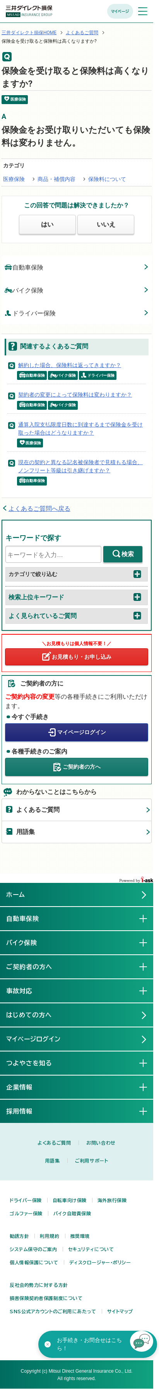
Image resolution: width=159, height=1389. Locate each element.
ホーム (15, 894)
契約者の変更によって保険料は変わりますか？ (75, 395)
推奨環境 (80, 1236)
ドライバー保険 (30, 313)
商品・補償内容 (56, 179)
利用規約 (49, 1236)
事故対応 (25, 990)
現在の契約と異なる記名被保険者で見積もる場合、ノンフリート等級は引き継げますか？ (80, 466)
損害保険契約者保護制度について (46, 1298)
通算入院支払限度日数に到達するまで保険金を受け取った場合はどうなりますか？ (80, 428)
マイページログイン (81, 732)
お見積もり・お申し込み (81, 657)
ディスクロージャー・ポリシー (100, 1262)
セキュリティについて (91, 1249)
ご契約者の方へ (82, 766)
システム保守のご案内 (33, 1249)
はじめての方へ (29, 1015)
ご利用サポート (91, 1160)
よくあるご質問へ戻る (39, 508)
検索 (127, 554)
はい (47, 224)
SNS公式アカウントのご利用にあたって (53, 1311)
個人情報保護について (34, 1262)
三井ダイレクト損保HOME (29, 32)
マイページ (120, 11)
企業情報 (25, 1086)
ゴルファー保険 (26, 1213)
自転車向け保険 (70, 1200)
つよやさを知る (35, 1062)
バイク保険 (24, 290)
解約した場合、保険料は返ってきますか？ (69, 365)
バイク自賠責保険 (72, 1213)
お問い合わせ (100, 1142)
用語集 (25, 831)
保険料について (107, 179)
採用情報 (25, 1110)
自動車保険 (24, 267)
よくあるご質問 (82, 32)
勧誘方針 (19, 1236)
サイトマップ (120, 1311)
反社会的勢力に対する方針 (39, 1285)
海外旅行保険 (112, 1200)
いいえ (106, 224)
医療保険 (14, 179)
